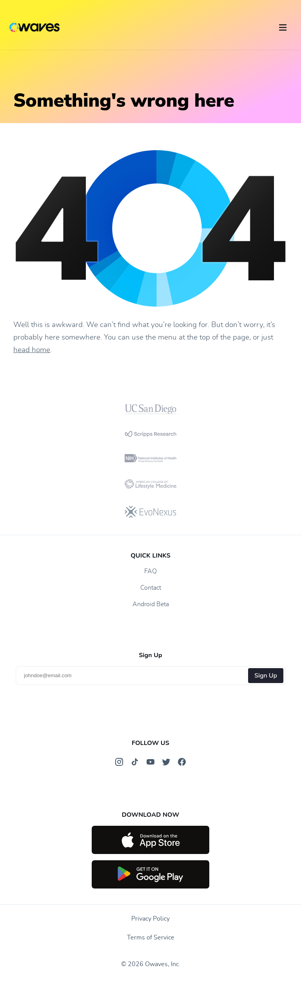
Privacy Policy (150, 919)
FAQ (150, 571)
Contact (150, 588)
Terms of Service (150, 937)
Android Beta (150, 604)
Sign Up (265, 675)
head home (31, 350)
